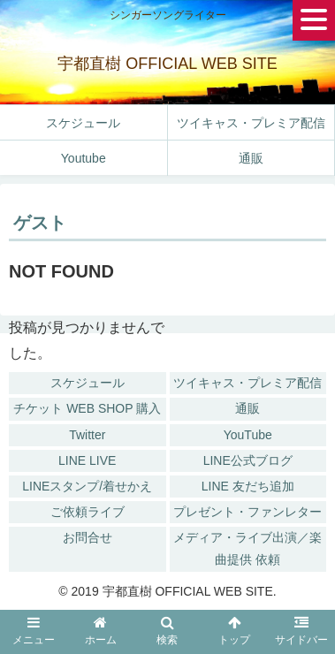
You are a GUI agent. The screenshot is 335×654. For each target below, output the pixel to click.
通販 (247, 408)
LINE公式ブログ (248, 460)
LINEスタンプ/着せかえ (87, 486)
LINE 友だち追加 (248, 486)
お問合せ (87, 537)
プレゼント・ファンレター (247, 512)
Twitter (87, 435)
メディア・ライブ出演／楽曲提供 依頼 (247, 548)
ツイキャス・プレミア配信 (247, 383)
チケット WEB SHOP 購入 (87, 408)
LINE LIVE (87, 460)
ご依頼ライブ (87, 512)
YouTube (248, 435)
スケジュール (87, 383)
